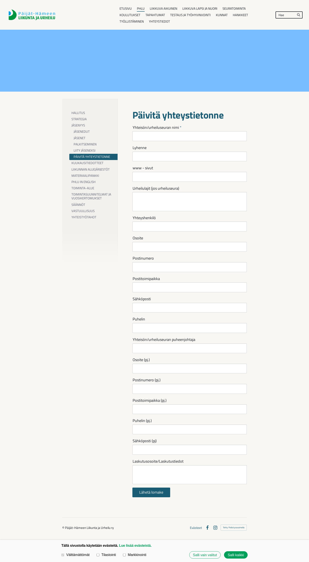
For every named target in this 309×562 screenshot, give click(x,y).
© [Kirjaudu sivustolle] (63, 527)
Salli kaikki (236, 555)
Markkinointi (134, 555)
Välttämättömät (75, 555)
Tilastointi (106, 555)
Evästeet (196, 527)
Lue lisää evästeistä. (135, 545)
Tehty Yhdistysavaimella (233, 527)
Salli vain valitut (205, 555)
